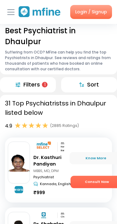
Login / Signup (91, 12)
